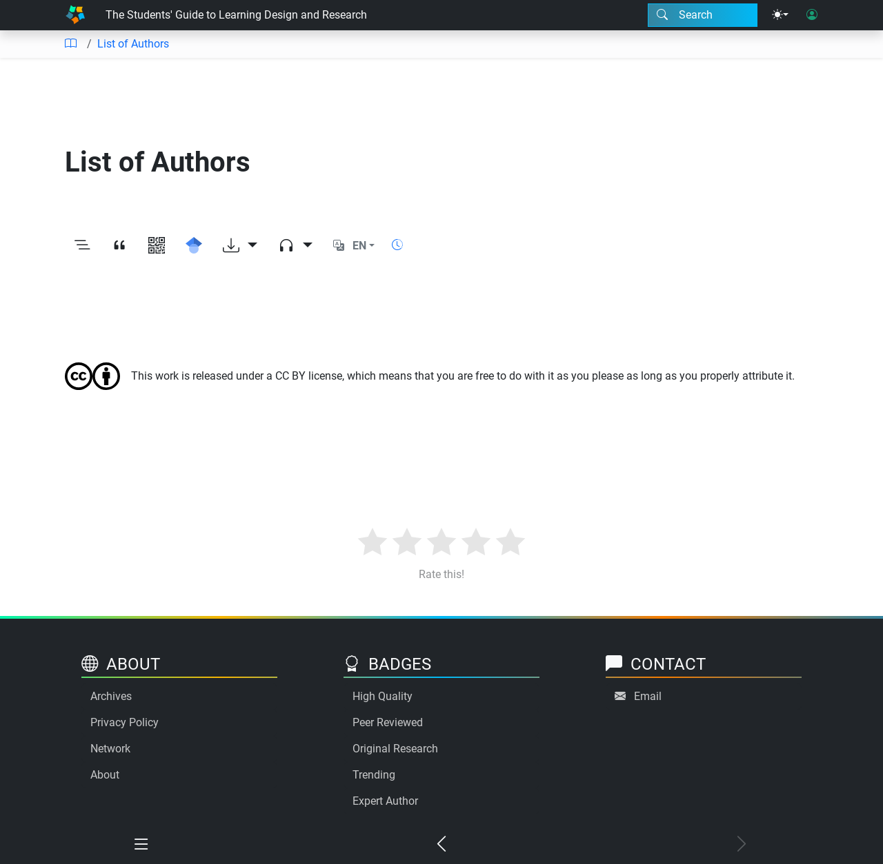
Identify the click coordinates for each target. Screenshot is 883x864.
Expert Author (385, 801)
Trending (374, 774)
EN (359, 245)
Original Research (395, 748)
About (104, 774)
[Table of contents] (70, 44)
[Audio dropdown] (295, 246)
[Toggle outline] (82, 246)
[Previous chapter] (442, 844)
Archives (111, 696)
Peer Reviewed (388, 722)
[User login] (811, 15)
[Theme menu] (780, 15)
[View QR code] (156, 246)
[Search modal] (702, 15)
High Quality (383, 696)
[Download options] (240, 246)
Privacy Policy (124, 722)
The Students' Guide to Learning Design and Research (236, 14)
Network (110, 748)
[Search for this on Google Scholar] (194, 246)
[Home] (75, 15)
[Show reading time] (397, 245)
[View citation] (119, 246)
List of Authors (133, 43)
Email (648, 696)
